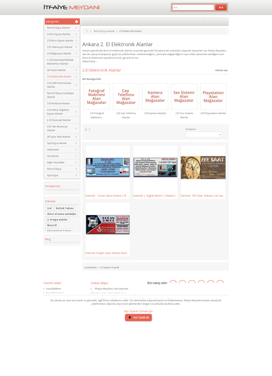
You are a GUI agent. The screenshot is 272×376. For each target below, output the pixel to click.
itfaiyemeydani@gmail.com (106, 340)
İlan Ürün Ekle (164, 349)
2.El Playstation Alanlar (213, 113)
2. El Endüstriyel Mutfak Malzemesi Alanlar (60, 61)
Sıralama (190, 129)
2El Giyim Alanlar (56, 70)
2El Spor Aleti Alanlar (58, 136)
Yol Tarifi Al (138, 370)
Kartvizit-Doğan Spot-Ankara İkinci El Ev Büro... (107, 253)
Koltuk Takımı (64, 217)
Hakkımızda (90, 21)
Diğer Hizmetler (56, 162)
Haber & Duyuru (55, 339)
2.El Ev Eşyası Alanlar (58, 34)
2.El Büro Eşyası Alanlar (60, 40)
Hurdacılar (53, 156)
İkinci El (52, 234)
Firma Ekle (147, 349)
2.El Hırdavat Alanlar (58, 103)
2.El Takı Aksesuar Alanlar (57, 128)
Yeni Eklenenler (55, 330)
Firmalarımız (52, 186)
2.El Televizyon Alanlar (60, 47)
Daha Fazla (88, 61)
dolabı (51, 246)
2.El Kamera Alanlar (155, 113)
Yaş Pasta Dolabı (57, 266)
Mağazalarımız (54, 335)
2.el (49, 217)
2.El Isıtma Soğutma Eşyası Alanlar (58, 111)
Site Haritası (132, 349)
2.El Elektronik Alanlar (59, 76)
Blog (48, 300)
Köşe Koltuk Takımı (59, 240)
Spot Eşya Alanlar (57, 143)
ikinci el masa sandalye (61, 223)
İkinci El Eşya (54, 168)
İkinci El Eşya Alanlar (58, 27)
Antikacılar (53, 149)
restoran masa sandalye (56, 253)
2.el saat (52, 271)
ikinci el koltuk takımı (61, 288)
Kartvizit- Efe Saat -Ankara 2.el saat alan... (203, 195)
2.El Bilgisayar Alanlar (59, 53)
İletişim (118, 349)
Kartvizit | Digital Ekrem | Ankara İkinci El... (155, 195)
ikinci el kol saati (57, 283)
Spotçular (138, 21)
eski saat (67, 271)
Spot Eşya (52, 175)
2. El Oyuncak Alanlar (59, 120)
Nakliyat (211, 21)
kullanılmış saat (57, 277)
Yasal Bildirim (53, 326)
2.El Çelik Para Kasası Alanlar (59, 84)
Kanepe (52, 260)
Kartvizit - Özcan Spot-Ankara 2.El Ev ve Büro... (107, 195)
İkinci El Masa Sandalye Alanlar (60, 95)
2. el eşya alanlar (57, 228)
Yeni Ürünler (104, 349)
